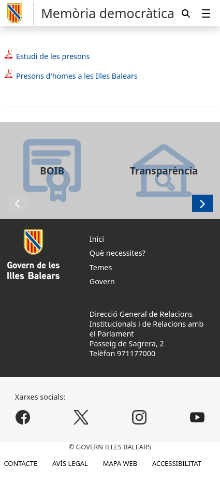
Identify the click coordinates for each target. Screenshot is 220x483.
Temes (101, 267)
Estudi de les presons (53, 56)
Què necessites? (117, 253)
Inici (97, 239)
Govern (102, 281)
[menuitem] (206, 13)
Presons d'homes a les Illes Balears (77, 76)
